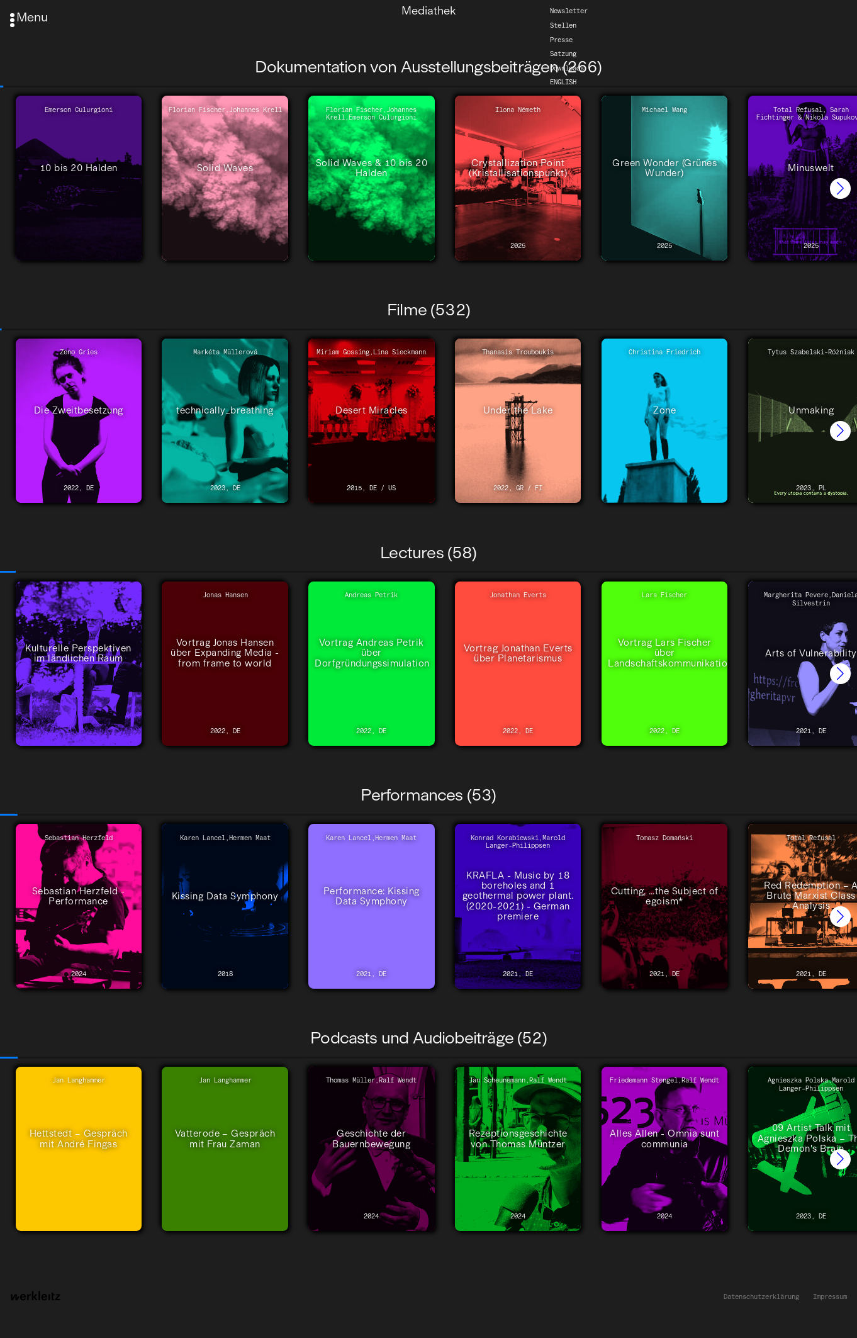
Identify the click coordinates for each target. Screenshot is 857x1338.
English (563, 82)
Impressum (830, 1297)
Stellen (563, 25)
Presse (561, 39)
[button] (840, 188)
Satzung (563, 54)
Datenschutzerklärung (761, 1297)
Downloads (567, 68)
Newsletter (569, 11)
